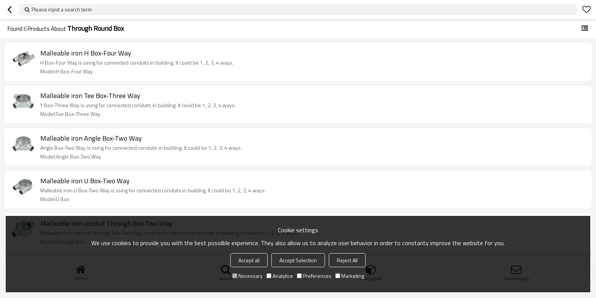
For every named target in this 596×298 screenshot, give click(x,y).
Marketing (349, 276)
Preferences (314, 276)
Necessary (247, 276)
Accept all (249, 260)
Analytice (279, 276)
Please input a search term (62, 9)
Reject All (347, 260)
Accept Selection (298, 260)
